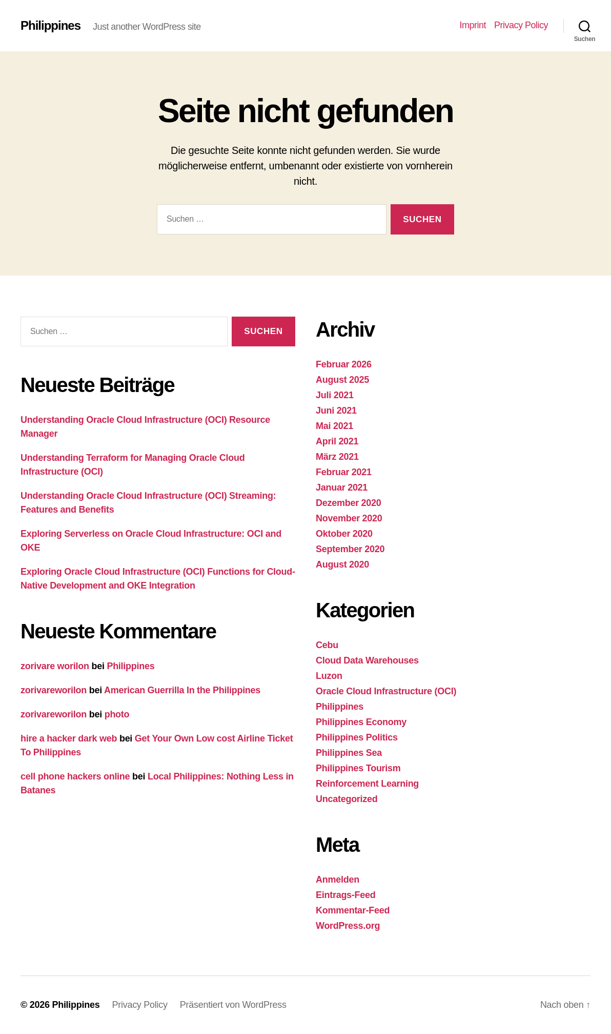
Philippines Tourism (358, 768)
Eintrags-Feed (346, 895)
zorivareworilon (54, 690)
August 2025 (342, 380)
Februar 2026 (344, 364)
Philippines (50, 25)
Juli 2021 (335, 395)
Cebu (327, 645)
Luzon (329, 676)
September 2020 (350, 549)
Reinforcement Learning (367, 783)
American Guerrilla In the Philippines (182, 690)
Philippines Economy (361, 722)
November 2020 (349, 518)
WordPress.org (348, 926)
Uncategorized (347, 799)
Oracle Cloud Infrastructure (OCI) (386, 691)
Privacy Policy (521, 25)
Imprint (472, 25)
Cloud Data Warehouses (367, 660)
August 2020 (342, 564)
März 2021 (337, 457)
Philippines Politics (357, 737)
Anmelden (337, 879)
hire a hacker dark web (69, 738)
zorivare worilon (55, 666)
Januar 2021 (342, 487)
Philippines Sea (349, 753)
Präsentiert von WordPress (233, 1005)
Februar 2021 (344, 472)
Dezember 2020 (348, 503)
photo (117, 714)
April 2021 (337, 441)
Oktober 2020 (344, 534)
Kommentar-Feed (353, 910)
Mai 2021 (334, 426)
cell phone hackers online (75, 776)
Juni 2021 (336, 410)
